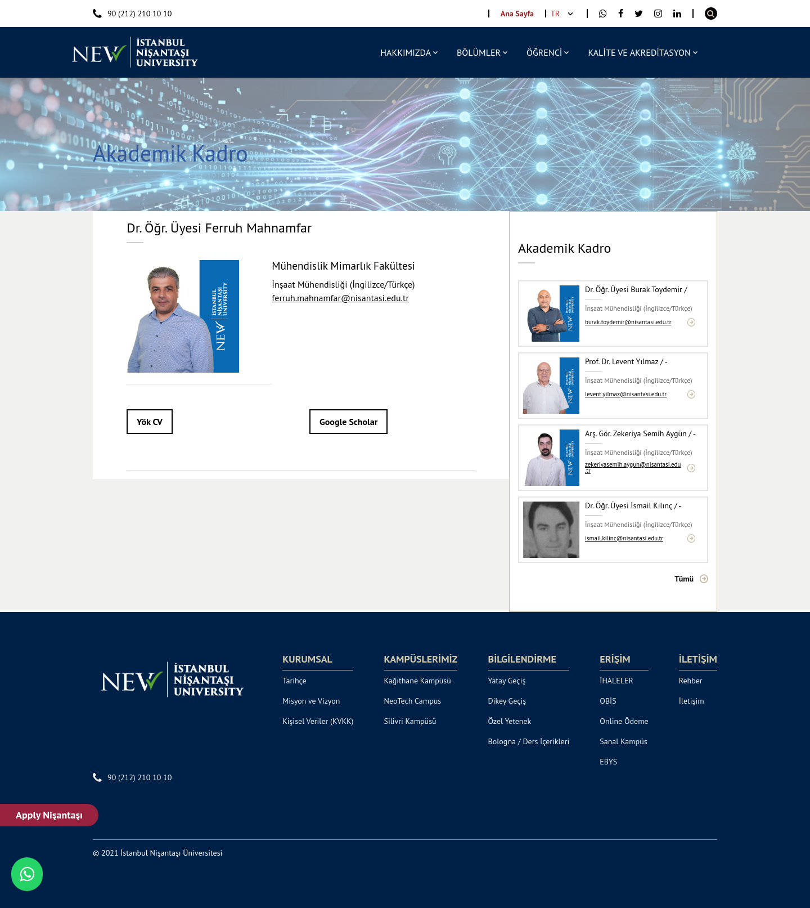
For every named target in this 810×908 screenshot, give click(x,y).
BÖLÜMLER (479, 52)
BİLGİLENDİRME (522, 659)
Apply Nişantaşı (49, 814)
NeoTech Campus (413, 701)
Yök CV (150, 421)
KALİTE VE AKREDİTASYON (639, 52)
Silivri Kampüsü (410, 721)
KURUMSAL (307, 659)
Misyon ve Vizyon (311, 701)
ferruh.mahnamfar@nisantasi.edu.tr (340, 297)
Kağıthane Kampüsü (417, 681)
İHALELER (616, 681)
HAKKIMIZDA (405, 52)
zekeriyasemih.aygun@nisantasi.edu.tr (633, 468)
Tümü (684, 578)
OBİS (608, 701)
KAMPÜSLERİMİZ (421, 659)
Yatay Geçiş (507, 681)
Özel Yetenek (510, 721)
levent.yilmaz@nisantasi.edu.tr (626, 394)
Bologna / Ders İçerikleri (529, 741)
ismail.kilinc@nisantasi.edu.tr (624, 538)
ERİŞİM (615, 659)
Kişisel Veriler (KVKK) (317, 721)
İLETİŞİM (698, 659)
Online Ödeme (624, 721)
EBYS (608, 762)
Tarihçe (294, 681)
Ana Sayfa (517, 13)
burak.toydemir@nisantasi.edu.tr (628, 322)
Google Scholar (348, 421)
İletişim (691, 701)
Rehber (691, 681)
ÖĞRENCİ (544, 52)
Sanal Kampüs (623, 741)
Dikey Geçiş (507, 701)
